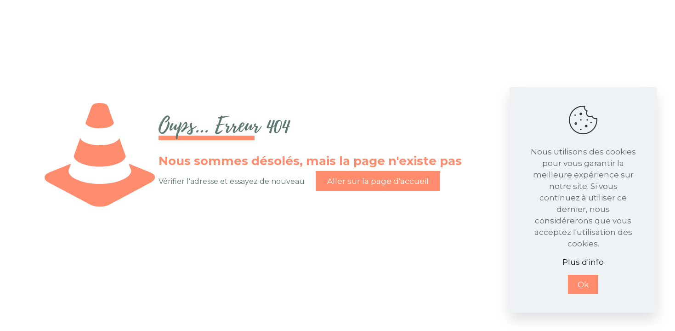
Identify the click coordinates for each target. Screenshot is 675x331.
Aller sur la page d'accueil (378, 181)
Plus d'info (583, 262)
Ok (583, 284)
